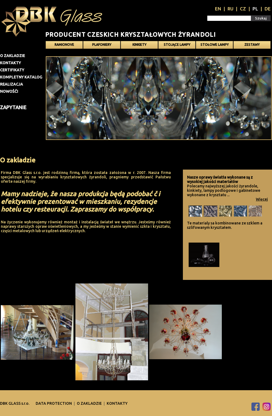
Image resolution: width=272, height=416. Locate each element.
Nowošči (9, 91)
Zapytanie (13, 107)
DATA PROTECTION (54, 403)
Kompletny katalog (21, 77)
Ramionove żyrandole (64, 46)
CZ (243, 8)
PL (255, 8)
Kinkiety (139, 44)
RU (230, 8)
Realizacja (11, 84)
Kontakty (10, 63)
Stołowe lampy (214, 44)
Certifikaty (12, 70)
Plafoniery (101, 44)
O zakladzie (12, 56)
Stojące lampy (177, 44)
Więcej (262, 199)
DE (268, 8)
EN (218, 8)
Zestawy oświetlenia (252, 46)
